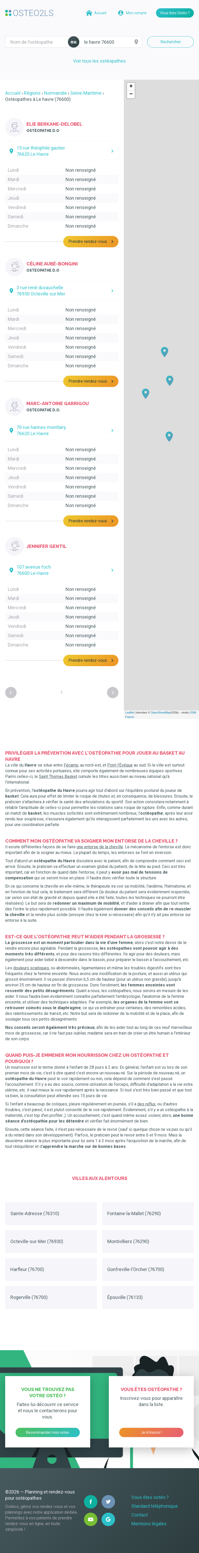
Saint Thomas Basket (58, 776)
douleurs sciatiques (31, 967)
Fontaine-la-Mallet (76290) (134, 1213)
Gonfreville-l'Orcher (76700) (135, 1269)
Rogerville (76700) (29, 1297)
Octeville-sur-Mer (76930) (36, 1241)
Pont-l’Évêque (120, 765)
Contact (139, 1515)
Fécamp (71, 765)
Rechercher (170, 41)
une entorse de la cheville (100, 846)
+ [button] (131, 87)
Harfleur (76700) (27, 1269)
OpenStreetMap (161, 712)
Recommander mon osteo (47, 1432)
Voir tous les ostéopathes (99, 61)
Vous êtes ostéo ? (150, 1497)
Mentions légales (149, 1523)
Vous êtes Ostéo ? (175, 13)
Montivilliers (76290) (128, 1241)
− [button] (131, 94)
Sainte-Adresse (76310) (34, 1213)
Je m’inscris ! (151, 1432)
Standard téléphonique (154, 1506)
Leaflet (129, 712)
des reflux (146, 1104)
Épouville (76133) (125, 1297)
